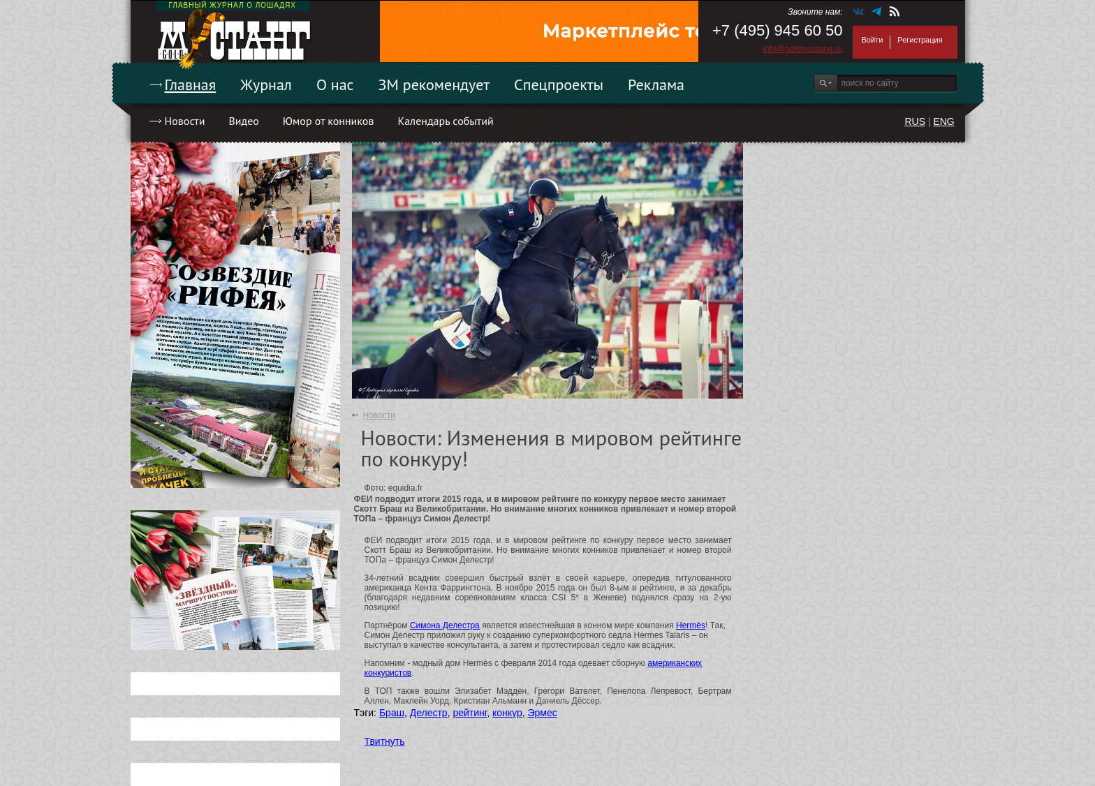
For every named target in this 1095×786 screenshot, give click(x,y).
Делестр (429, 712)
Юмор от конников (328, 121)
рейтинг (470, 712)
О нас (335, 84)
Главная (190, 84)
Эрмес (542, 712)
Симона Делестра (445, 625)
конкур (507, 712)
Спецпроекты (558, 84)
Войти (872, 40)
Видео (243, 121)
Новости (185, 121)
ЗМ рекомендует (434, 84)
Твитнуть (385, 741)
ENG (943, 121)
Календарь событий (445, 121)
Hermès (690, 625)
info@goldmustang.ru (802, 49)
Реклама (656, 84)
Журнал (266, 84)
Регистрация (919, 40)
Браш (391, 712)
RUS (914, 121)
